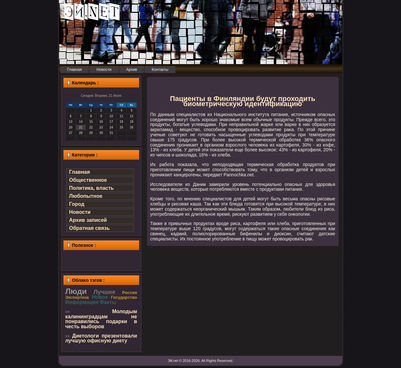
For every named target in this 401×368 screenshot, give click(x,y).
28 (80, 133)
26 (131, 127)
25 (121, 127)
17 (111, 121)
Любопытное (86, 196)
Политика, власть (91, 188)
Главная (79, 172)
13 (70, 121)
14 (80, 121)
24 (111, 127)
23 (101, 127)
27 (70, 133)
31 (111, 133)
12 (131, 116)
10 (111, 116)
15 (91, 121)
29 (91, 133)
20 (70, 127)
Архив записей (88, 220)
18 (121, 121)
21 (80, 127)
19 (131, 121)
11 (121, 116)
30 (101, 133)
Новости (80, 212)
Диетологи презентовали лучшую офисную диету (101, 338)
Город (77, 204)
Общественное (88, 180)
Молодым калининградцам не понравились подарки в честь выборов (101, 319)
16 (101, 121)
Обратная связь (89, 228)
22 (91, 127)
